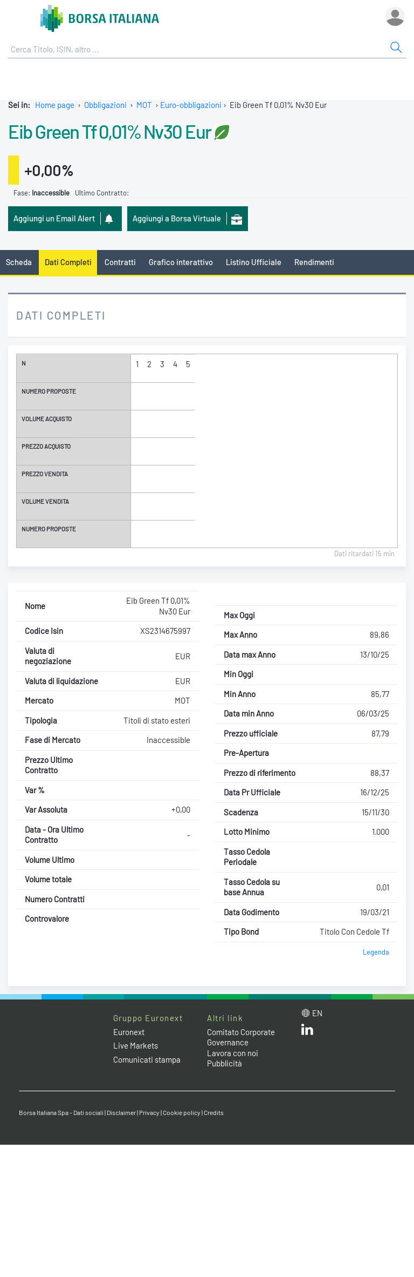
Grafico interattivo (181, 262)
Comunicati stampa (147, 1059)
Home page (54, 105)
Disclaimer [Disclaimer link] (121, 1112)
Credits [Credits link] (214, 1112)
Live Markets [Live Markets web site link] (135, 1045)
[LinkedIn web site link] (307, 1032)
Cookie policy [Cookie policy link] (182, 1112)
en (317, 1013)
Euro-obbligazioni (191, 105)
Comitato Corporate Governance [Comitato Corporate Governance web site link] (241, 1037)
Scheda (19, 262)
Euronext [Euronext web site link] (128, 1032)
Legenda (376, 952)
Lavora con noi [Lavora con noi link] (232, 1053)
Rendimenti (314, 262)
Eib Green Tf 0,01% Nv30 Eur (109, 131)
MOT (144, 105)
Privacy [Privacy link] (149, 1112)
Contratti (120, 262)
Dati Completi (68, 262)
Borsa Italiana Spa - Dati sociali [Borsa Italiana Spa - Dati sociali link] (61, 1112)
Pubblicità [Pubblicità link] (224, 1063)
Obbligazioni (105, 105)
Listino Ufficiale (253, 262)
